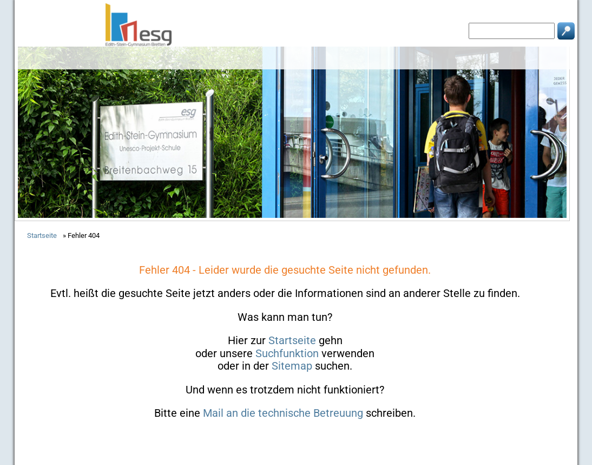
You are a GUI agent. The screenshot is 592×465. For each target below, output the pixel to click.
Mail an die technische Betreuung (283, 412)
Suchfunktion (287, 353)
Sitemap (292, 365)
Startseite (292, 340)
